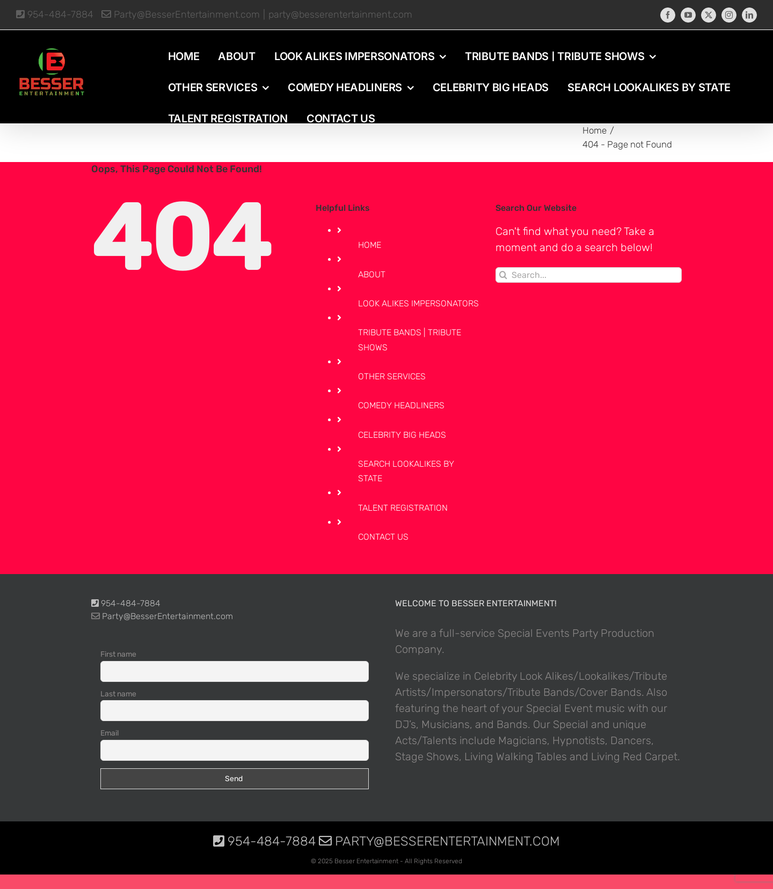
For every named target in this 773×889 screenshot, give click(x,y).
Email (109, 733)
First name (118, 654)
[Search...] (588, 275)
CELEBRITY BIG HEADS (402, 435)
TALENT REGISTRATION (403, 508)
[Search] (503, 275)
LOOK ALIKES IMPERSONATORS (418, 303)
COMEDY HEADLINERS (401, 405)
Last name (118, 694)
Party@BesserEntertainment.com (180, 14)
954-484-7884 (54, 14)
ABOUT (371, 274)
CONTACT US (383, 537)
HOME (369, 245)
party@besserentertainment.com (340, 14)
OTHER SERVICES (392, 376)
